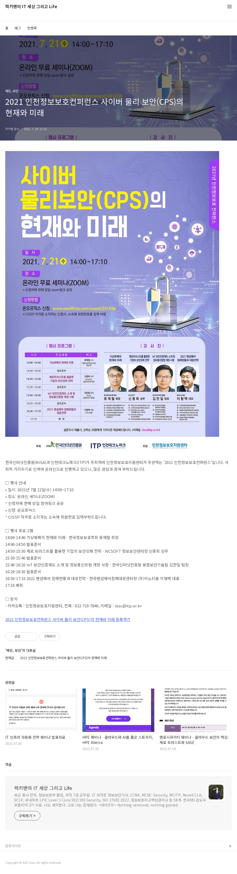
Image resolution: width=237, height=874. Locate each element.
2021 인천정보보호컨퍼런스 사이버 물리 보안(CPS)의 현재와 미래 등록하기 (67, 619)
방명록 (32, 27)
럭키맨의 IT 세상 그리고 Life (31, 6)
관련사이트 (13, 845)
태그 (18, 27)
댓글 (8, 764)
